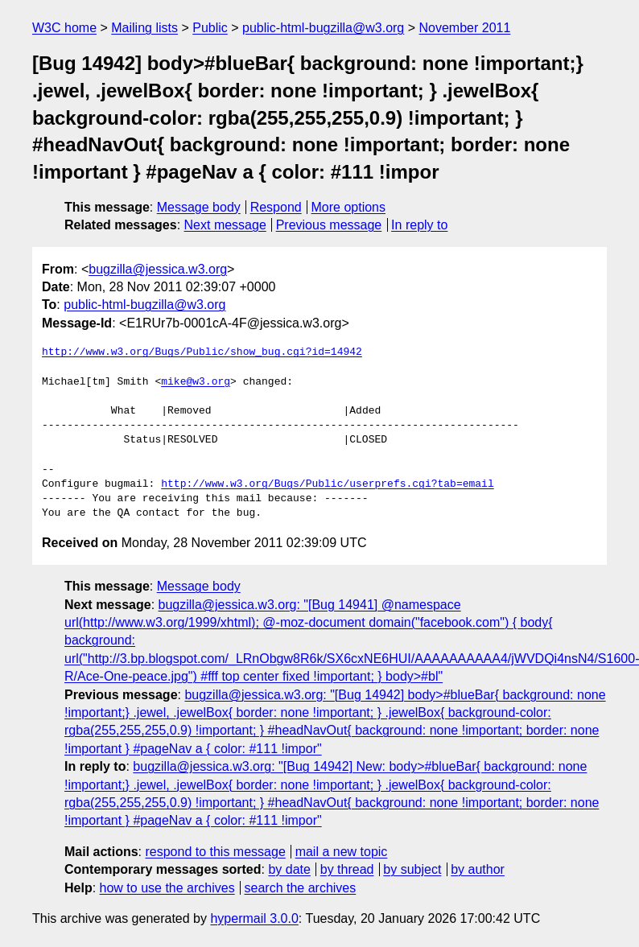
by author (478, 869)
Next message (225, 225)
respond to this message (215, 851)
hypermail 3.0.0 (254, 918)
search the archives (301, 888)
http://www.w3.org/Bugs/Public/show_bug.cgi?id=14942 (202, 352)
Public (210, 28)
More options (348, 207)
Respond (276, 207)
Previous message (329, 225)
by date (289, 869)
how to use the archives (167, 888)
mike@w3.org (195, 382)
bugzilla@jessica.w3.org (158, 269)
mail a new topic (341, 851)
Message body (199, 207)
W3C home (64, 28)
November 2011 (465, 28)
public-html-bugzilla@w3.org (323, 28)
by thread (347, 869)
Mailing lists (144, 28)
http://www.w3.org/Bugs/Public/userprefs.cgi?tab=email (327, 484)
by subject (412, 869)
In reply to (419, 225)
